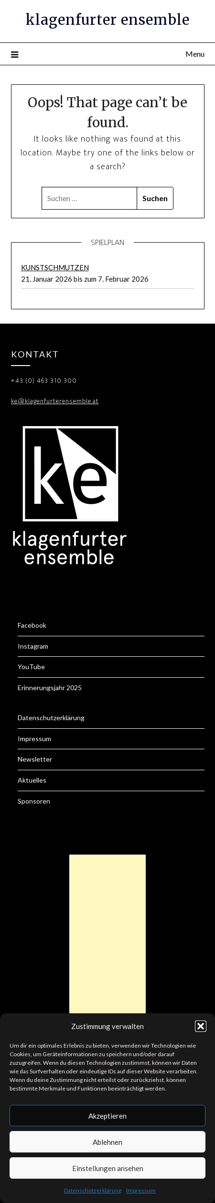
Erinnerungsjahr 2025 (50, 687)
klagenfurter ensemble (108, 20)
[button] (200, 1026)
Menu (194, 53)
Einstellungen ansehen (107, 1168)
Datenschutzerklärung (92, 1190)
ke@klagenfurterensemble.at (55, 401)
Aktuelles (32, 780)
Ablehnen (107, 1142)
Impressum (141, 1190)
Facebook (32, 625)
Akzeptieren (107, 1115)
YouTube (31, 667)
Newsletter (35, 759)
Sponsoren (34, 801)
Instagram (33, 646)
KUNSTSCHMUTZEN (55, 267)
